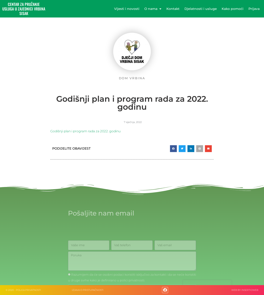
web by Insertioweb (244, 290)
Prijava (254, 9)
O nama (152, 8)
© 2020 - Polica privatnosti (23, 290)
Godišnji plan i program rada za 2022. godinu (85, 131)
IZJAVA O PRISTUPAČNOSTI (88, 290)
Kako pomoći (232, 9)
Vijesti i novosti (126, 9)
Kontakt (172, 9)
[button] (173, 148)
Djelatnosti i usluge (200, 9)
